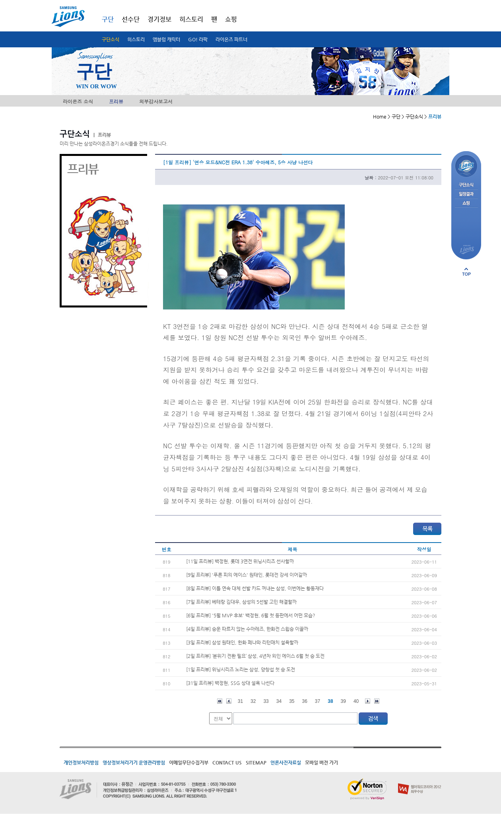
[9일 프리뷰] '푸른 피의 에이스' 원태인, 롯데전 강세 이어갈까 (246, 575)
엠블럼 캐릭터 (166, 39)
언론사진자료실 (285, 762)
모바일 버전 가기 (321, 762)
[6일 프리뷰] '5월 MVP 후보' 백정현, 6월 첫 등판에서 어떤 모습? (250, 615)
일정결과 (466, 194)
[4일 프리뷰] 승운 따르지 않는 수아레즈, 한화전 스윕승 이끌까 (247, 629)
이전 (228, 701)
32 (253, 701)
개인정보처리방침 (81, 762)
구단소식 (110, 39)
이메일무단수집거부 (188, 762)
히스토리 (136, 39)
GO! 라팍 (198, 39)
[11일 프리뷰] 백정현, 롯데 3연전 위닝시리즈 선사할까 (240, 561)
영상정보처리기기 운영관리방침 (134, 762)
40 (356, 701)
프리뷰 (116, 101)
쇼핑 (231, 19)
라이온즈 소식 (78, 101)
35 (291, 701)
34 (279, 701)
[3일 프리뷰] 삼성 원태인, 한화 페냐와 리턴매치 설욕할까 (242, 642)
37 (317, 701)
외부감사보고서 (156, 101)
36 (304, 701)
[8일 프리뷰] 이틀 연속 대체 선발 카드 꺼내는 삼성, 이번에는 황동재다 (255, 588)
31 (240, 701)
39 (343, 701)
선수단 (131, 19)
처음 (219, 701)
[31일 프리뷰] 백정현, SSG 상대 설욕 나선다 (230, 683)
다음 (367, 701)
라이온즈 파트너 (231, 39)
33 (265, 701)
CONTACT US (227, 762)
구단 (108, 19)
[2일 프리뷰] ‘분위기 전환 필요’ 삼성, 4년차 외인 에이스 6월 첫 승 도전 (255, 656)
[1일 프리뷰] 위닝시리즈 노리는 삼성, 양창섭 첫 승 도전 (240, 669)
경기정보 (159, 19)
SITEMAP (256, 762)
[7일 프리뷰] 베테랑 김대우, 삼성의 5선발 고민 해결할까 (241, 602)
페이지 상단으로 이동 (466, 272)
